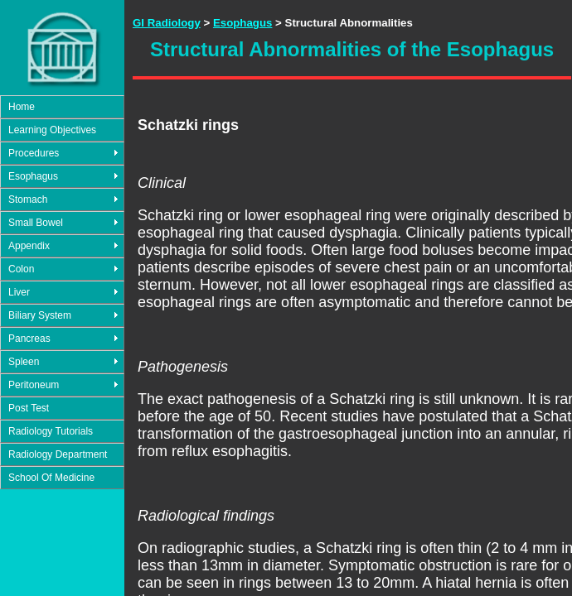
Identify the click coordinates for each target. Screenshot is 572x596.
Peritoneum (33, 385)
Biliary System (39, 315)
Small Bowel (35, 222)
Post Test (28, 408)
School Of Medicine (51, 477)
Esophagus (33, 176)
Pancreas (29, 338)
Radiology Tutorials (50, 431)
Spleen (23, 362)
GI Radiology (167, 23)
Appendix (29, 246)
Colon (21, 269)
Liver (19, 292)
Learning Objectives (52, 130)
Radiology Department (57, 454)
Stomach (27, 199)
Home (21, 107)
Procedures (33, 153)
